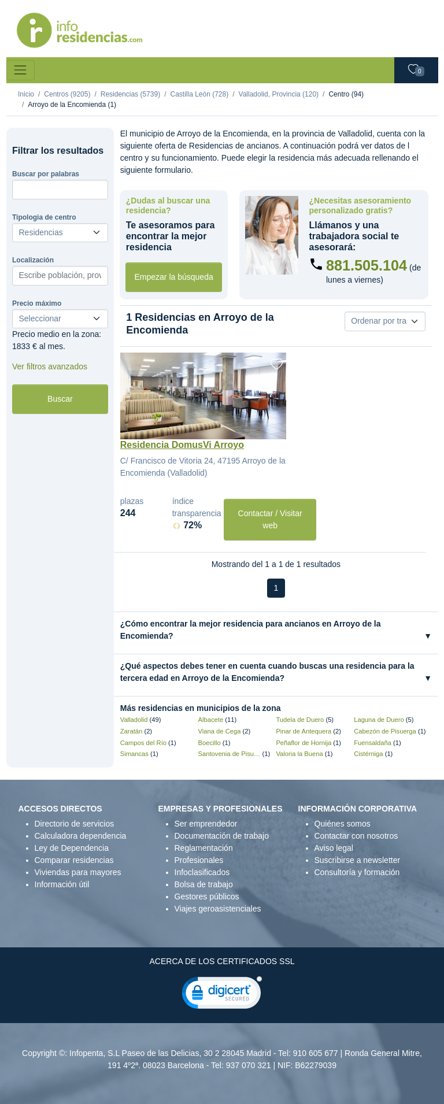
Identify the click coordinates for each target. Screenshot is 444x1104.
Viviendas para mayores (78, 872)
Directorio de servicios (74, 823)
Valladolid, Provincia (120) (279, 94)
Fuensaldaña (372, 742)
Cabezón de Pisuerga (385, 731)
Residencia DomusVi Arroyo (182, 445)
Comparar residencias (74, 860)
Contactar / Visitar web (270, 519)
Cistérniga (368, 753)
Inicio (26, 94)
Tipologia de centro (44, 217)
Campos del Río (143, 742)
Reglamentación (204, 848)
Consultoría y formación (357, 872)
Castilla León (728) (199, 94)
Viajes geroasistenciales (218, 908)
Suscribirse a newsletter (357, 860)
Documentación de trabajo (222, 835)
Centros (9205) (67, 94)
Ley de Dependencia (72, 848)
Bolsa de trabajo (204, 884)
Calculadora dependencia (81, 835)
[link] (222, 995)
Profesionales (199, 860)
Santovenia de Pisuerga (229, 753)
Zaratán (131, 731)
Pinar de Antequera (303, 731)
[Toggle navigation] (20, 70)
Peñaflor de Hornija (303, 742)
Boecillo (209, 742)
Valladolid (134, 719)
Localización (33, 260)
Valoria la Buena (299, 753)
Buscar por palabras (45, 174)
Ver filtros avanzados (49, 366)
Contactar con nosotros (356, 835)
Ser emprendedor (206, 823)
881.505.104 (366, 265)
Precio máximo (36, 303)
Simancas (134, 753)
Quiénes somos (342, 823)
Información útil (62, 884)
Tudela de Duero (300, 719)
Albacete (211, 719)
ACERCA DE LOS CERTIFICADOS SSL (221, 961)
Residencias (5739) (130, 94)
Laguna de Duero (379, 719)
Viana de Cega (219, 731)
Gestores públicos (207, 896)
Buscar (60, 398)
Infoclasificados (202, 872)
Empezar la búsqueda (174, 276)
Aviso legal (333, 848)
